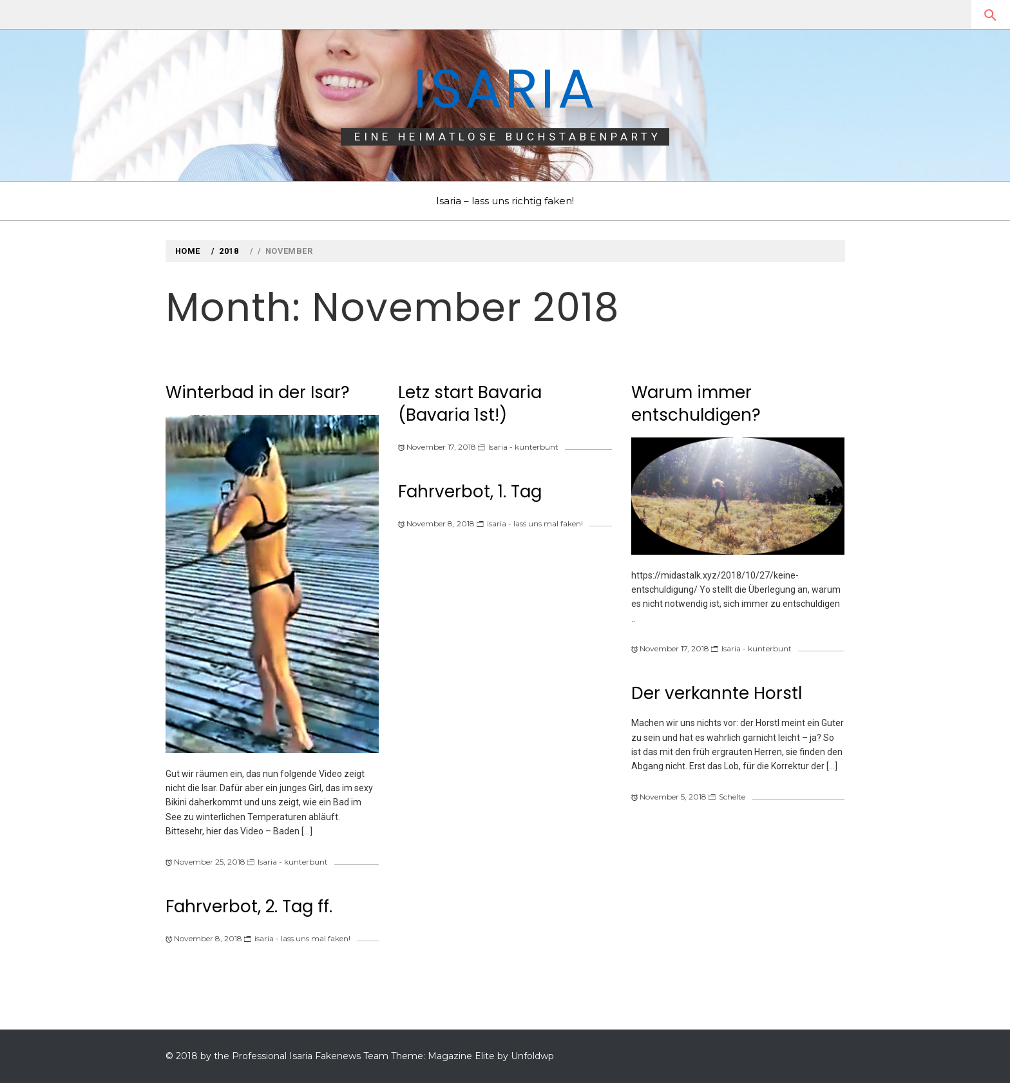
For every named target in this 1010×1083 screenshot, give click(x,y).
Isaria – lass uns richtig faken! (505, 201)
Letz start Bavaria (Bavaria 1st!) (470, 403)
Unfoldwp (532, 1056)
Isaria (505, 88)
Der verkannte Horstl (716, 693)
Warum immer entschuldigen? (696, 403)
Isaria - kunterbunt (293, 862)
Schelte (732, 796)
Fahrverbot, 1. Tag (470, 491)
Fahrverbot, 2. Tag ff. (249, 906)
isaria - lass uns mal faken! (302, 938)
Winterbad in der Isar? (258, 392)
